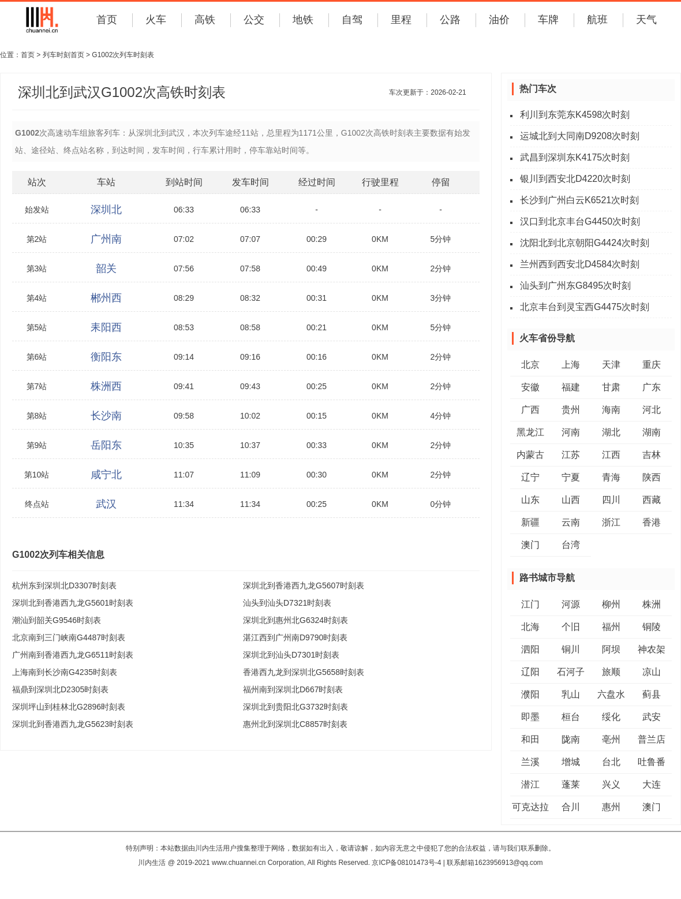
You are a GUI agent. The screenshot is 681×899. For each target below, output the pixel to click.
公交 (254, 19)
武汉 (106, 504)
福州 (611, 627)
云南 (571, 522)
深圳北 (106, 209)
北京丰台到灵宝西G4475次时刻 (584, 307)
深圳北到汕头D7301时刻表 (291, 654)
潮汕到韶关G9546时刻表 (56, 620)
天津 (611, 365)
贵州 (571, 410)
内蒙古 (530, 455)
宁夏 (571, 477)
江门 (530, 604)
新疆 (530, 522)
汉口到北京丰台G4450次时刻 (580, 221)
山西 (571, 500)
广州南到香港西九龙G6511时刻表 (72, 654)
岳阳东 (106, 445)
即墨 (530, 717)
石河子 (571, 672)
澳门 (530, 545)
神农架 (651, 649)
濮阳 (530, 694)
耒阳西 (106, 327)
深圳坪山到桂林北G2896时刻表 (68, 706)
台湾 (571, 545)
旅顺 (611, 672)
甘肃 (611, 387)
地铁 (303, 19)
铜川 (571, 649)
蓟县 (651, 694)
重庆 (651, 365)
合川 (571, 807)
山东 (530, 500)
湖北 (611, 432)
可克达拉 (530, 807)
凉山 (651, 672)
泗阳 (530, 649)
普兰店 (651, 739)
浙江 (611, 522)
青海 (611, 477)
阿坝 (611, 649)
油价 (499, 19)
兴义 (611, 784)
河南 (571, 432)
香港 (651, 522)
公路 (450, 19)
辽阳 (530, 672)
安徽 (530, 387)
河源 (571, 604)
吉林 (651, 455)
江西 (611, 455)
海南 (611, 410)
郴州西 (106, 298)
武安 (651, 717)
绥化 (611, 717)
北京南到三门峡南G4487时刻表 (68, 637)
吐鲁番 (651, 762)
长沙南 (106, 415)
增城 (571, 762)
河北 (651, 410)
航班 (597, 19)
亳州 (611, 739)
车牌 (548, 19)
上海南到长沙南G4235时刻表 (64, 672)
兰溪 (530, 762)
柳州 (611, 604)
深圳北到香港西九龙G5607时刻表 (303, 585)
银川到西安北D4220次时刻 (575, 179)
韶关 (106, 268)
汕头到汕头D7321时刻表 (287, 602)
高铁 (204, 19)
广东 (651, 387)
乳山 (571, 694)
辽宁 (530, 477)
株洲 (651, 604)
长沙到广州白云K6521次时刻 (579, 200)
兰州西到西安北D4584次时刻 (579, 264)
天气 (646, 19)
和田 (530, 739)
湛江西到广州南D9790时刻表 (295, 637)
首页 (106, 19)
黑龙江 (530, 432)
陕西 (651, 477)
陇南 (571, 739)
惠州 (611, 807)
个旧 (571, 627)
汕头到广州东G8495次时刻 (575, 285)
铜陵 (651, 627)
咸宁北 (106, 474)
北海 (530, 627)
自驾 (352, 19)
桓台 (571, 717)
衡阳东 (106, 357)
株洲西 (106, 386)
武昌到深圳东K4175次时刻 (575, 157)
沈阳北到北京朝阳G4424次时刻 (584, 243)
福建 (571, 387)
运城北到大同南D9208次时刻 (579, 136)
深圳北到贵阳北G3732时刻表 (295, 706)
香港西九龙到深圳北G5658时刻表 (303, 672)
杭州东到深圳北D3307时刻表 (64, 585)
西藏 (651, 500)
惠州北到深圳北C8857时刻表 (295, 724)
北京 (530, 365)
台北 (611, 762)
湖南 (651, 432)
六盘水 (611, 694)
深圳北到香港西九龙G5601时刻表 (72, 602)
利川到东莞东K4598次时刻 (575, 115)
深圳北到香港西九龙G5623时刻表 (72, 724)
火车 (155, 19)
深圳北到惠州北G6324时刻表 (295, 620)
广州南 (106, 239)
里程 (401, 19)
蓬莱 (571, 784)
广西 (530, 410)
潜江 (530, 784)
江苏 (571, 455)
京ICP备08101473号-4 (406, 863)
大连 (651, 784)
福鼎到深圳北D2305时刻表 (60, 689)
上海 (571, 365)
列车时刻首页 (63, 55)
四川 (611, 500)
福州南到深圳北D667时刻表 (293, 689)
